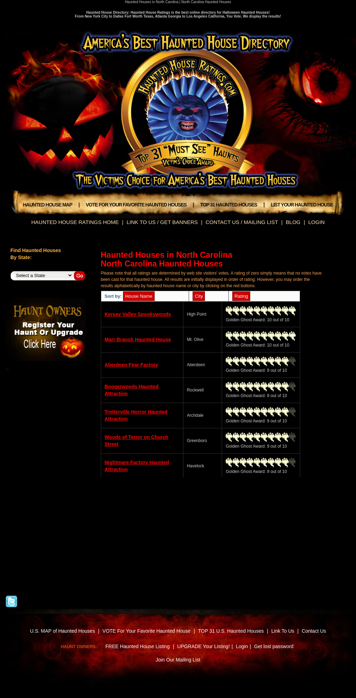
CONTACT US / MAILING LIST (242, 222)
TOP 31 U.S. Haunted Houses (231, 631)
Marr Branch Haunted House (138, 339)
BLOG (293, 222)
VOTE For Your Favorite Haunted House (147, 631)
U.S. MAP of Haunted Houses (62, 631)
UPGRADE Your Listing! (203, 646)
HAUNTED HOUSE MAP (47, 205)
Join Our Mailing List (178, 660)
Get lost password (273, 646)
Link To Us (282, 631)
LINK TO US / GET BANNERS (162, 222)
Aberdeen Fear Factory (131, 365)
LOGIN (316, 222)
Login (242, 646)
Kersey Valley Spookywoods (138, 314)
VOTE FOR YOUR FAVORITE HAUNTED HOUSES (136, 205)
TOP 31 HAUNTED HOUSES (228, 205)
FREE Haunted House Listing (137, 646)
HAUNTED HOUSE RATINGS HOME (75, 222)
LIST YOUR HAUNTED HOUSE (302, 205)
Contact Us (314, 631)
